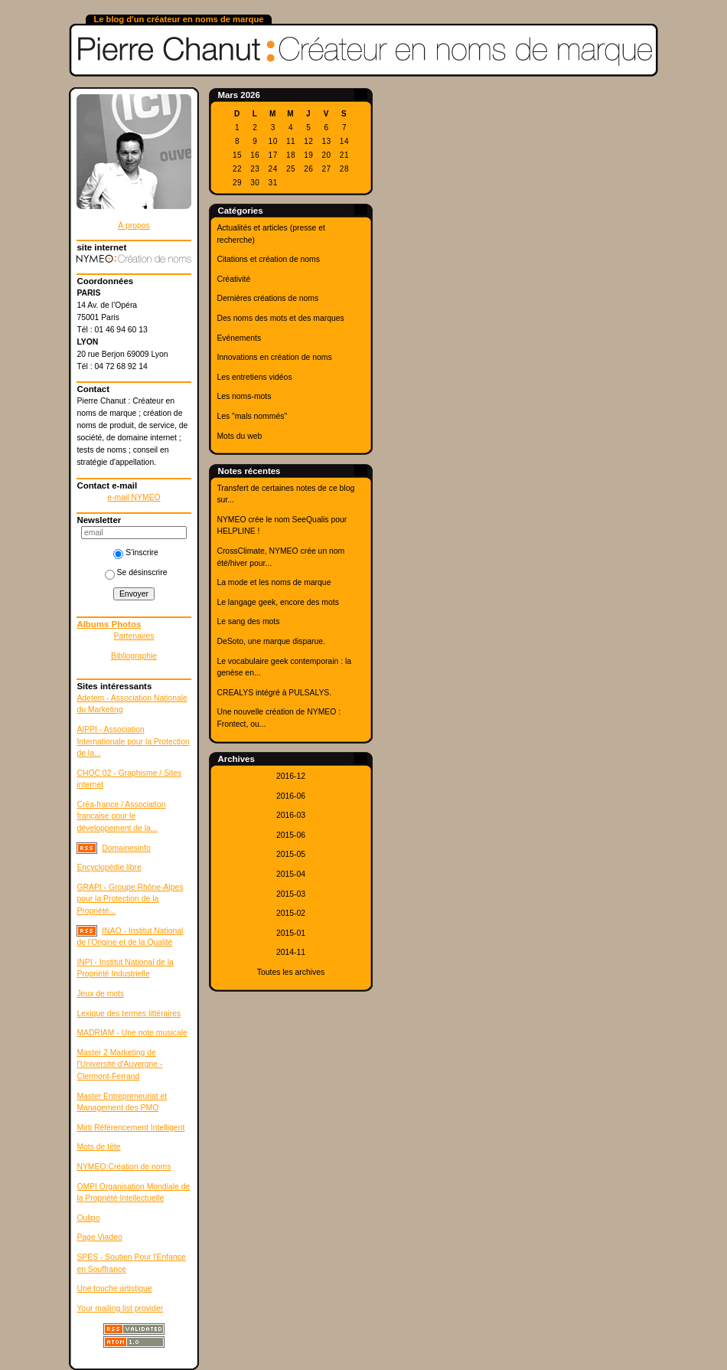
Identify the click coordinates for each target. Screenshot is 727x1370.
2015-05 (290, 854)
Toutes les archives (290, 972)
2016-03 (290, 815)
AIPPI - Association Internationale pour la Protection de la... (133, 741)
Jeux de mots (100, 993)
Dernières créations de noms (267, 298)
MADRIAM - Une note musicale (132, 1032)
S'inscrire (135, 552)
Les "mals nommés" (252, 416)
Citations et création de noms (268, 259)
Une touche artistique (114, 1288)
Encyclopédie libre (109, 867)
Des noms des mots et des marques (280, 318)
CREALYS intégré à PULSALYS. (274, 692)
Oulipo (88, 1218)
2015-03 (290, 894)
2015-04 (290, 874)
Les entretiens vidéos (254, 377)
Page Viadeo (99, 1237)
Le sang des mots (248, 621)
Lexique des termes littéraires (129, 1013)
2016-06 (290, 796)
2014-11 (290, 952)
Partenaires (133, 636)
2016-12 (290, 776)
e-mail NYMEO (133, 497)
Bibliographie (134, 656)
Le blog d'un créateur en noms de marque (178, 19)
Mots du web (239, 436)
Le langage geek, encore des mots (277, 602)
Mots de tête (98, 1147)
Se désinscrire (136, 572)
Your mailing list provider (120, 1308)
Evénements (239, 338)
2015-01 (290, 933)
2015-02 (290, 913)
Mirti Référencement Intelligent (130, 1127)
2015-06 (290, 835)
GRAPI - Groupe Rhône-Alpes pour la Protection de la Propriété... (130, 899)
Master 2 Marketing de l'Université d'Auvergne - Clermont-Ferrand (119, 1064)
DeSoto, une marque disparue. (271, 641)
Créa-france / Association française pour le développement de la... (121, 816)
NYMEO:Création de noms (124, 1166)
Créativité (233, 279)
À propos (134, 225)
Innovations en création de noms (274, 357)
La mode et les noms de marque (274, 582)
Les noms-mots (244, 396)
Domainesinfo (126, 848)
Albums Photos (109, 624)
